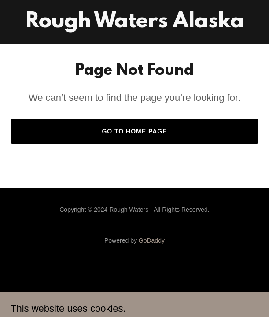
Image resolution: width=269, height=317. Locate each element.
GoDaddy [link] (152, 240)
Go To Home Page (134, 131)
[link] (135, 25)
